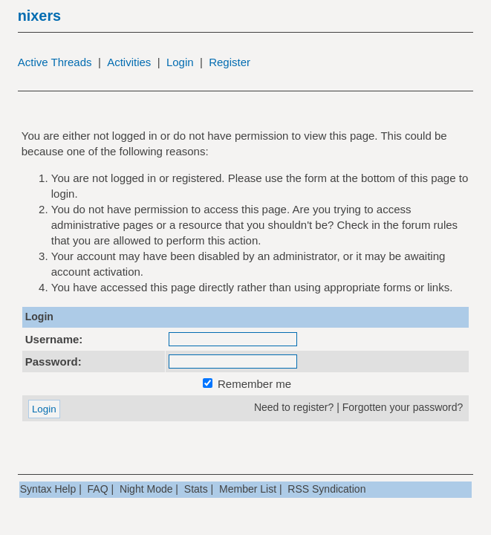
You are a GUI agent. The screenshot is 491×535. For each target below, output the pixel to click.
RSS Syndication (326, 489)
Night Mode (146, 489)
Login (180, 62)
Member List (247, 489)
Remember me (247, 383)
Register (229, 62)
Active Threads (55, 62)
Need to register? (294, 407)
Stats (196, 489)
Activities (129, 62)
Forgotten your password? (403, 407)
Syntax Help (48, 489)
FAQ (98, 489)
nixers (39, 15)
